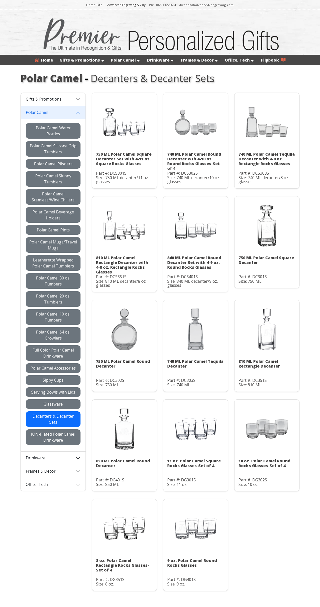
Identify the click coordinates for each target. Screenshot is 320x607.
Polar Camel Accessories (53, 368)
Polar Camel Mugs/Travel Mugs (53, 245)
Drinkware (160, 60)
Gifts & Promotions (82, 60)
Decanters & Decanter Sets (53, 419)
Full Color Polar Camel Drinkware (53, 353)
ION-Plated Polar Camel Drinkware (53, 437)
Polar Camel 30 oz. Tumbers (53, 281)
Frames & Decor (199, 60)
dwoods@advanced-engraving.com (206, 5)
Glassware (53, 404)
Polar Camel (125, 60)
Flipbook (273, 60)
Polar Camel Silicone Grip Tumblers (53, 149)
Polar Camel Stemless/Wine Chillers (53, 197)
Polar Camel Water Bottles (53, 131)
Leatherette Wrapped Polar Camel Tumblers (53, 263)
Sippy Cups (53, 380)
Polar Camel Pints (53, 230)
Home (43, 60)
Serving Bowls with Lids (53, 392)
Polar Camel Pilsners (53, 164)
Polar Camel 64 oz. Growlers (53, 335)
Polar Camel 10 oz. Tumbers (53, 317)
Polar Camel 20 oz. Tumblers (53, 299)
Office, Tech (239, 60)
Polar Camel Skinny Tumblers (53, 179)
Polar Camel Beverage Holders (53, 215)
